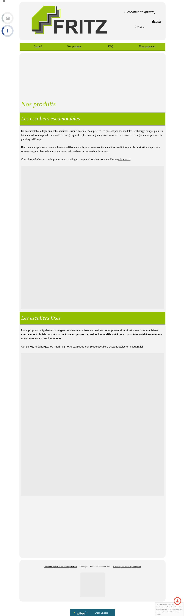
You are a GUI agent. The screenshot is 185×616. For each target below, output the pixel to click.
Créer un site (101, 612)
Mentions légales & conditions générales (60, 566)
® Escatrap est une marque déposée (127, 566)
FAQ (110, 46)
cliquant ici (124, 159)
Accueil (38, 46)
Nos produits (74, 46)
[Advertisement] (92, 76)
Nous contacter (147, 46)
